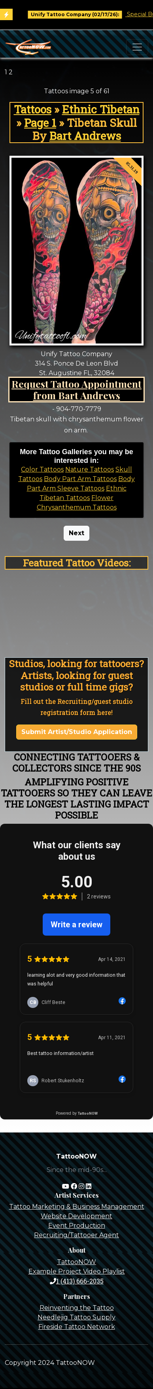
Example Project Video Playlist (76, 1271)
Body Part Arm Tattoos (80, 479)
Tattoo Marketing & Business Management (76, 1206)
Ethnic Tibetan (101, 109)
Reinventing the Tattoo (77, 1308)
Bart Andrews (85, 135)
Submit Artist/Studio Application (76, 732)
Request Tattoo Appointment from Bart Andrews (76, 389)
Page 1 (40, 122)
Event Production (76, 1225)
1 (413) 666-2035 (77, 1281)
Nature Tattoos (89, 469)
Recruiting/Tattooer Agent (76, 1235)
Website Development (76, 1216)
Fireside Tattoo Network (76, 1326)
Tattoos (32, 109)
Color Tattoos (42, 469)
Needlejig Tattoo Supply (76, 1317)
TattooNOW (76, 1262)
